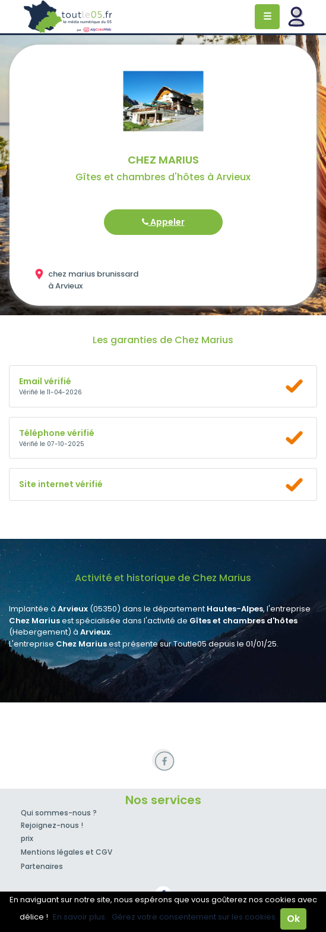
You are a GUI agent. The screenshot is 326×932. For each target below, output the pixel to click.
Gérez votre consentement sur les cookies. (194, 916)
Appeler (163, 222)
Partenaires (42, 866)
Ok (293, 918)
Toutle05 (68, 16)
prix (27, 838)
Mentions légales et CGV (66, 852)
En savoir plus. (80, 916)
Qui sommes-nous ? (59, 813)
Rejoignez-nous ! (52, 825)
